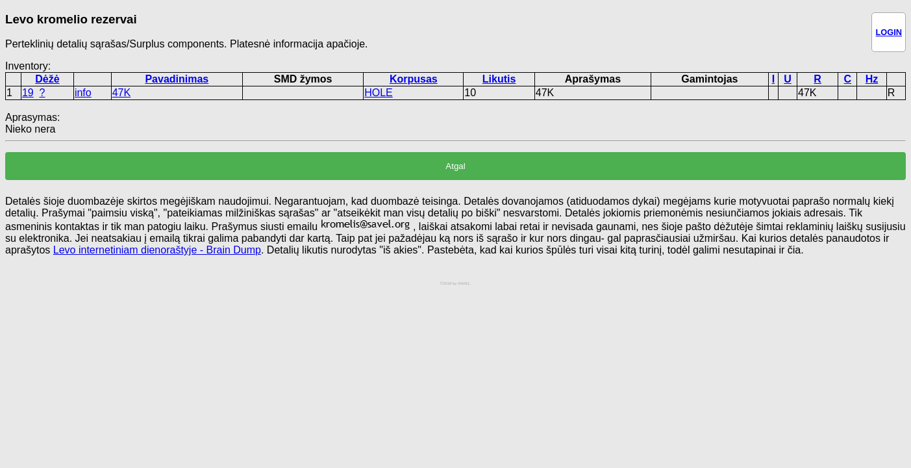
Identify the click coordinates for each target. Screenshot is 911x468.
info (83, 92)
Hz (872, 78)
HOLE (378, 92)
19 (28, 92)
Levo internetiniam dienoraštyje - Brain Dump (157, 249)
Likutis (499, 78)
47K (121, 92)
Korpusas (414, 78)
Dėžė (47, 78)
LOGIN (888, 32)
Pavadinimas (176, 78)
